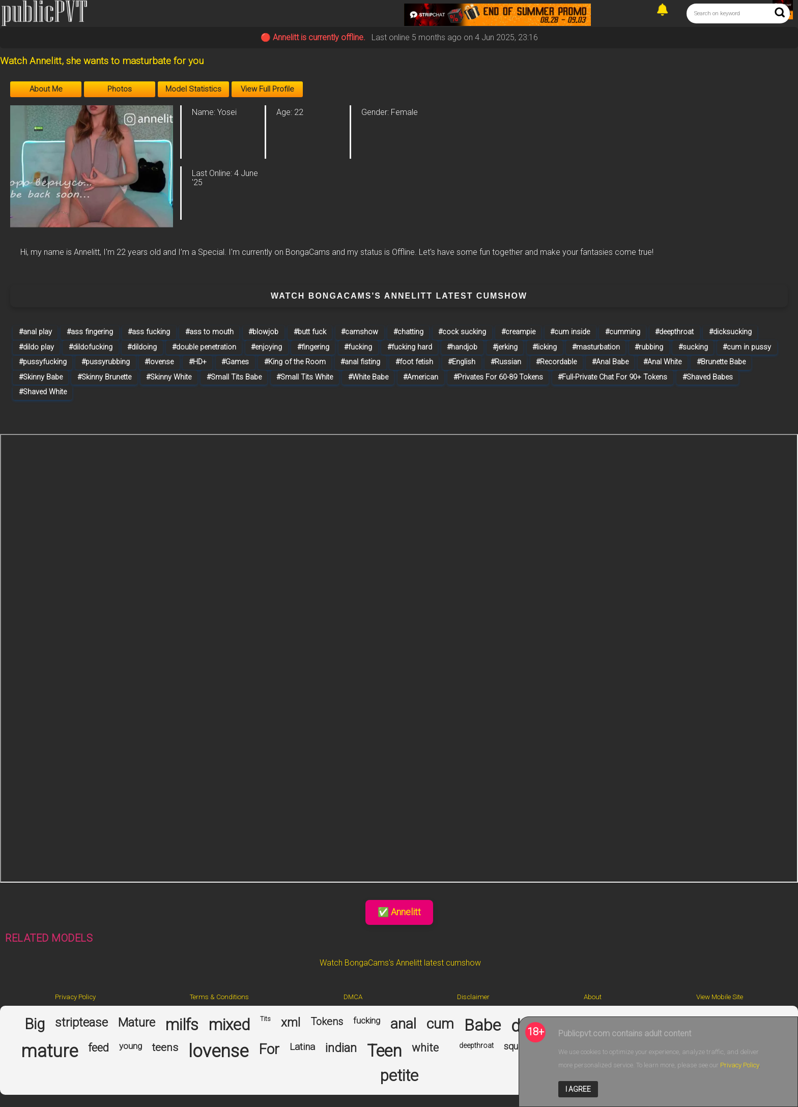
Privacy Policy (75, 997)
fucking (366, 1021)
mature (49, 1051)
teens (165, 1047)
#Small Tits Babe (234, 377)
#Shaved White (43, 392)
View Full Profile (267, 89)
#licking (544, 347)
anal (403, 1024)
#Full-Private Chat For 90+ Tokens (612, 377)
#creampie (518, 332)
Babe (482, 1025)
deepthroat (476, 1045)
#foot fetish (414, 362)
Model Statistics (193, 89)
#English (461, 362)
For (269, 1049)
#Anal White (662, 362)
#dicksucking (730, 332)
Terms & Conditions (219, 997)
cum (440, 1024)
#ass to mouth (209, 332)
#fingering (313, 347)
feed (98, 1047)
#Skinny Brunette (104, 377)
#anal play (35, 332)
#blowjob (263, 332)
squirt (515, 1046)
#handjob (462, 347)
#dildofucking (90, 347)
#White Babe (368, 377)
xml (290, 1023)
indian (341, 1048)
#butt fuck (310, 332)
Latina (302, 1047)
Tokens (326, 1022)
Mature (136, 1023)
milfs (181, 1025)
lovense (218, 1051)
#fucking (358, 347)
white (425, 1047)
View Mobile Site (719, 997)
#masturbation (596, 347)
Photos (119, 89)
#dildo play (36, 347)
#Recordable (556, 362)
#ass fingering (90, 332)
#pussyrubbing (105, 362)
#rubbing (649, 347)
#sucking (693, 347)
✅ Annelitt (399, 912)
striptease (81, 1023)
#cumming (622, 332)
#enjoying (266, 347)
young (130, 1046)
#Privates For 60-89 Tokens (498, 377)
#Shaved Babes (707, 377)
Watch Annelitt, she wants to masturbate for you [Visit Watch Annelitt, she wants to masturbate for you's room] (102, 61)
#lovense (159, 362)
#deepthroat (674, 332)
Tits (265, 1019)
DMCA (353, 997)
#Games (235, 362)
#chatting (408, 332)
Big (34, 1024)
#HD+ (198, 362)
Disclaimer (473, 997)
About (593, 997)
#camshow (359, 332)
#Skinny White (168, 377)
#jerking (505, 347)
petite (399, 1076)
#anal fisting (360, 362)
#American (420, 377)
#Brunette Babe (721, 362)
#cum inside (570, 332)
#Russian (506, 362)
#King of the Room (295, 362)
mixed (229, 1025)
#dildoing (142, 347)
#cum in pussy (747, 347)
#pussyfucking (43, 362)
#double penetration (204, 347)
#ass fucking (149, 332)
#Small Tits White (304, 377)
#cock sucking (462, 332)
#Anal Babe (610, 362)
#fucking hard (409, 347)
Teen (384, 1051)
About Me (46, 89)
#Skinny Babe (41, 377)
